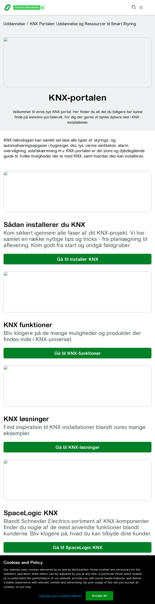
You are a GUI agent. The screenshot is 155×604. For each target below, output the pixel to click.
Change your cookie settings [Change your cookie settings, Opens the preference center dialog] (60, 595)
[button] (16, 24)
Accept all (99, 595)
